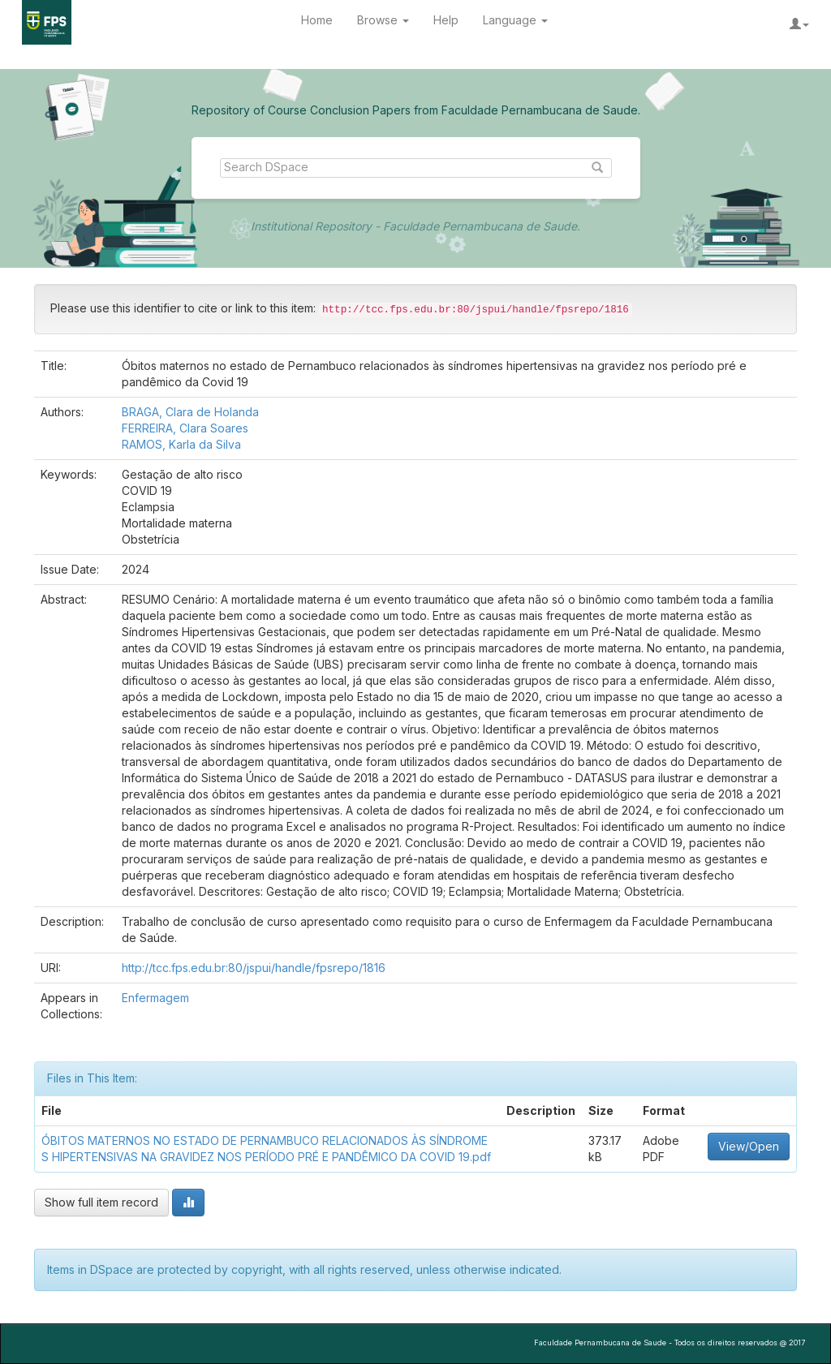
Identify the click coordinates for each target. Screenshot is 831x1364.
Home (317, 20)
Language (515, 20)
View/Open (748, 1146)
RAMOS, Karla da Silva (181, 444)
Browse (383, 20)
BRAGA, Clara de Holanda (190, 412)
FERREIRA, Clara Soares (185, 428)
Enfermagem (155, 998)
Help (446, 20)
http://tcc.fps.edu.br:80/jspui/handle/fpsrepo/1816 (253, 968)
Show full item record (101, 1202)
